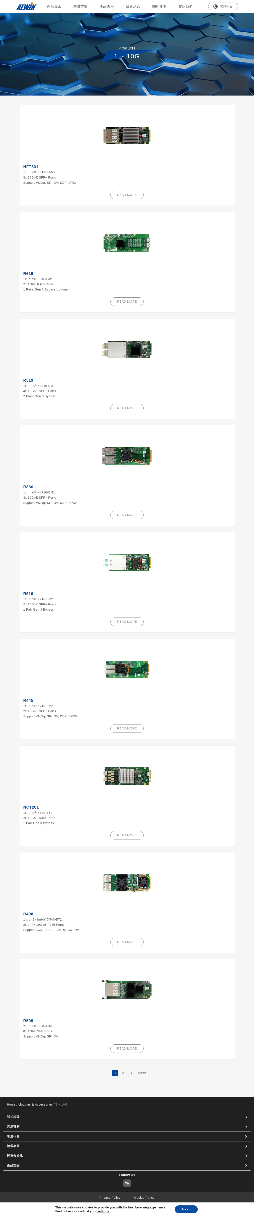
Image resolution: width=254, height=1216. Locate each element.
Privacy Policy (110, 1197)
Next (142, 1073)
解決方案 (80, 6)
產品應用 (107, 6)
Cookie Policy (144, 1197)
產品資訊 (54, 6)
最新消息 (133, 6)
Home (11, 1104)
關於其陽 (159, 6)
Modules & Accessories (35, 1104)
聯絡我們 (185, 6)
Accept (186, 1209)
